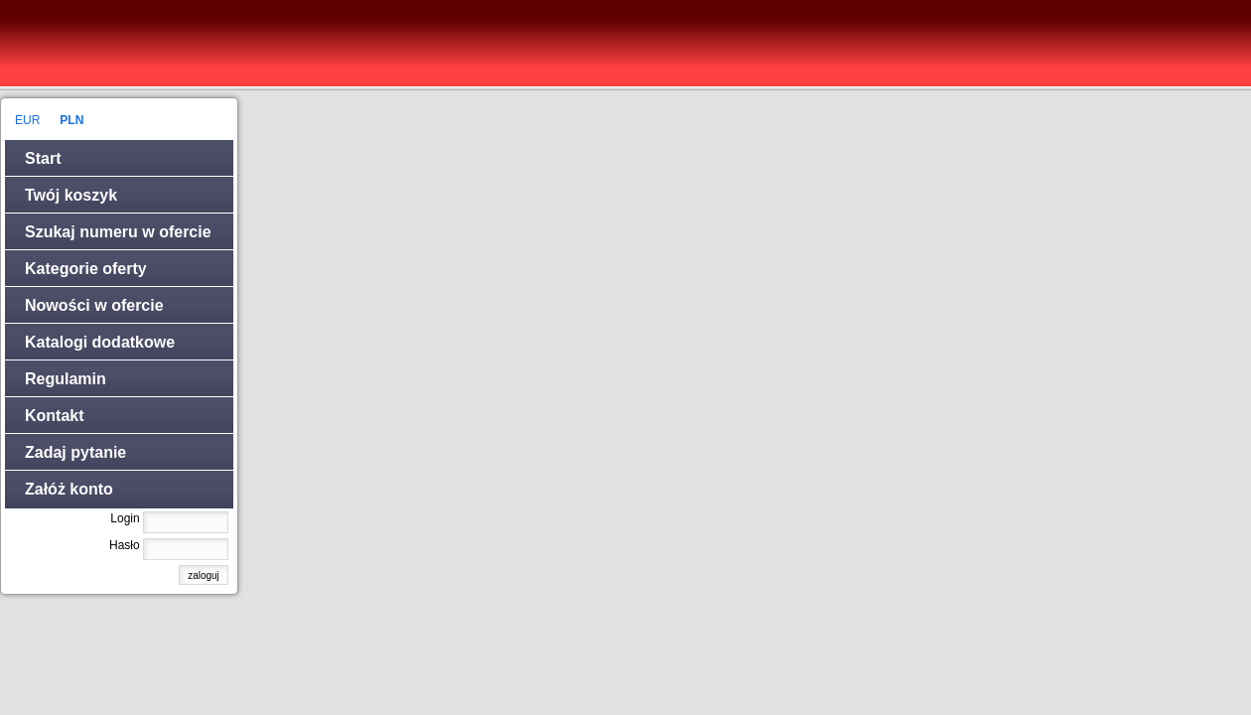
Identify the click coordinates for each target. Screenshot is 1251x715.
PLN (71, 120)
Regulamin (65, 378)
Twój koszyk (71, 195)
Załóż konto (69, 489)
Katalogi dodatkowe (100, 342)
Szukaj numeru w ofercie (118, 231)
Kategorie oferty (86, 268)
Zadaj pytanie (75, 452)
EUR (27, 120)
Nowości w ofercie (94, 305)
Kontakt (54, 415)
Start (43, 158)
